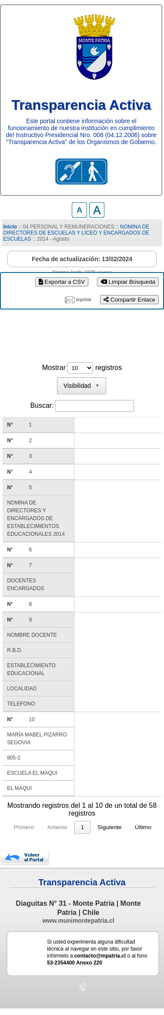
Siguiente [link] (109, 827)
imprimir (84, 299)
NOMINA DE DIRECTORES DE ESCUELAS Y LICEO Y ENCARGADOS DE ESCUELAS (76, 233)
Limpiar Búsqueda (127, 282)
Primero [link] (23, 827)
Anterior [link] (57, 827)
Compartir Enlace (129, 299)
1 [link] (82, 827)
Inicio (10, 227)
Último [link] (143, 827)
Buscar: (42, 405)
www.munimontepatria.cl (78, 920)
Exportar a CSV (62, 282)
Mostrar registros (82, 367)
